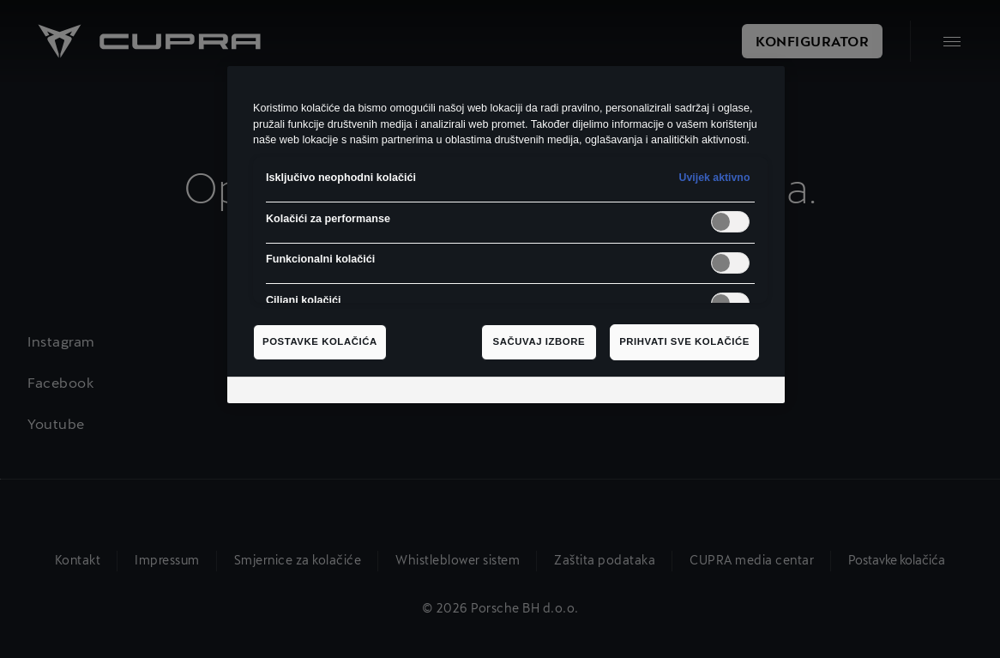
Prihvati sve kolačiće (684, 341)
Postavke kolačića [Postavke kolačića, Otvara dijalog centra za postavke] (319, 341)
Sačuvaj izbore (539, 341)
